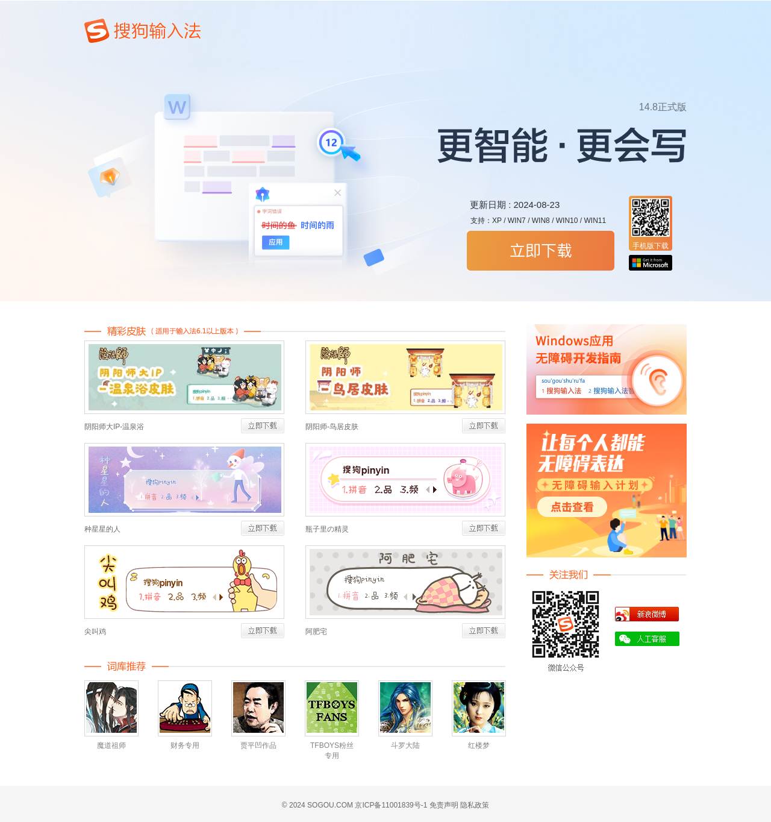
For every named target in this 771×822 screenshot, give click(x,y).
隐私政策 (474, 805)
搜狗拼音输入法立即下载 (540, 251)
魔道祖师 (111, 745)
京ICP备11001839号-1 (391, 805)
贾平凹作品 (258, 745)
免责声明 (443, 805)
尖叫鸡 (95, 631)
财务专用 (184, 745)
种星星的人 (102, 529)
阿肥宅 (316, 631)
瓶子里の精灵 (327, 529)
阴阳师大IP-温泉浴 (114, 426)
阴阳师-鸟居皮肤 (331, 426)
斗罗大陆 (405, 745)
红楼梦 (479, 745)
